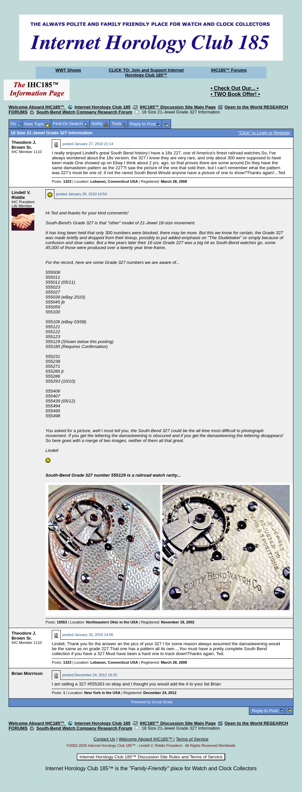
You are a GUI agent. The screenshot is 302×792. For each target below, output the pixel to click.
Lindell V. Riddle (21, 195)
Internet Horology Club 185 (103, 107)
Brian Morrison (27, 673)
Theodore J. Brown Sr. (24, 145)
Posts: (61, 181)
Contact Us (104, 739)
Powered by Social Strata (152, 702)
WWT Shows (68, 70)
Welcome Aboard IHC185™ (37, 107)
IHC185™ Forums (229, 70)
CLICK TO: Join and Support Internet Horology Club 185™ (146, 73)
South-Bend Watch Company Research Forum (84, 112)
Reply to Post (265, 710)
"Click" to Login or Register (264, 132)
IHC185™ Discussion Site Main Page (178, 107)
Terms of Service (192, 739)
